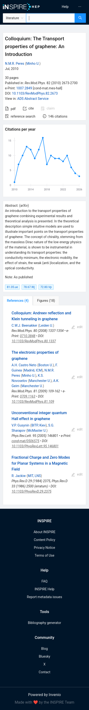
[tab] (17, 300)
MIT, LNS (34, 476)
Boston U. (45, 365)
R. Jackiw (19, 476)
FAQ (44, 581)
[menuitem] (65, 6)
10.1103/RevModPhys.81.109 (33, 401)
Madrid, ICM (33, 370)
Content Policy (44, 540)
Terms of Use (44, 555)
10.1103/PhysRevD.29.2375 (32, 491)
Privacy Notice (44, 548)
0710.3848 (27, 336)
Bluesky (44, 656)
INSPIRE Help (44, 589)
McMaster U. (37, 430)
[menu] (67, 6)
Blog (44, 648)
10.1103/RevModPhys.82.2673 (35, 93)
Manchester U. (40, 381)
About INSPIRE (44, 532)
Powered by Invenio (44, 694)
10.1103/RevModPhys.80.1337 (34, 341)
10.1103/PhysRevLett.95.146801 (35, 446)
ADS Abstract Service (33, 99)
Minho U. (32, 63)
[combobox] (50, 18)
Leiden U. (46, 325)
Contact (44, 672)
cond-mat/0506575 (25, 441)
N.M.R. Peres (14, 63)
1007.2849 (24, 88)
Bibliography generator (44, 623)
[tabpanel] (44, 405)
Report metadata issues (44, 597)
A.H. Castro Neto (24, 365)
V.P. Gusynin (20, 425)
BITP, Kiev (38, 425)
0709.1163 (27, 396)
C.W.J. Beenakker (24, 325)
